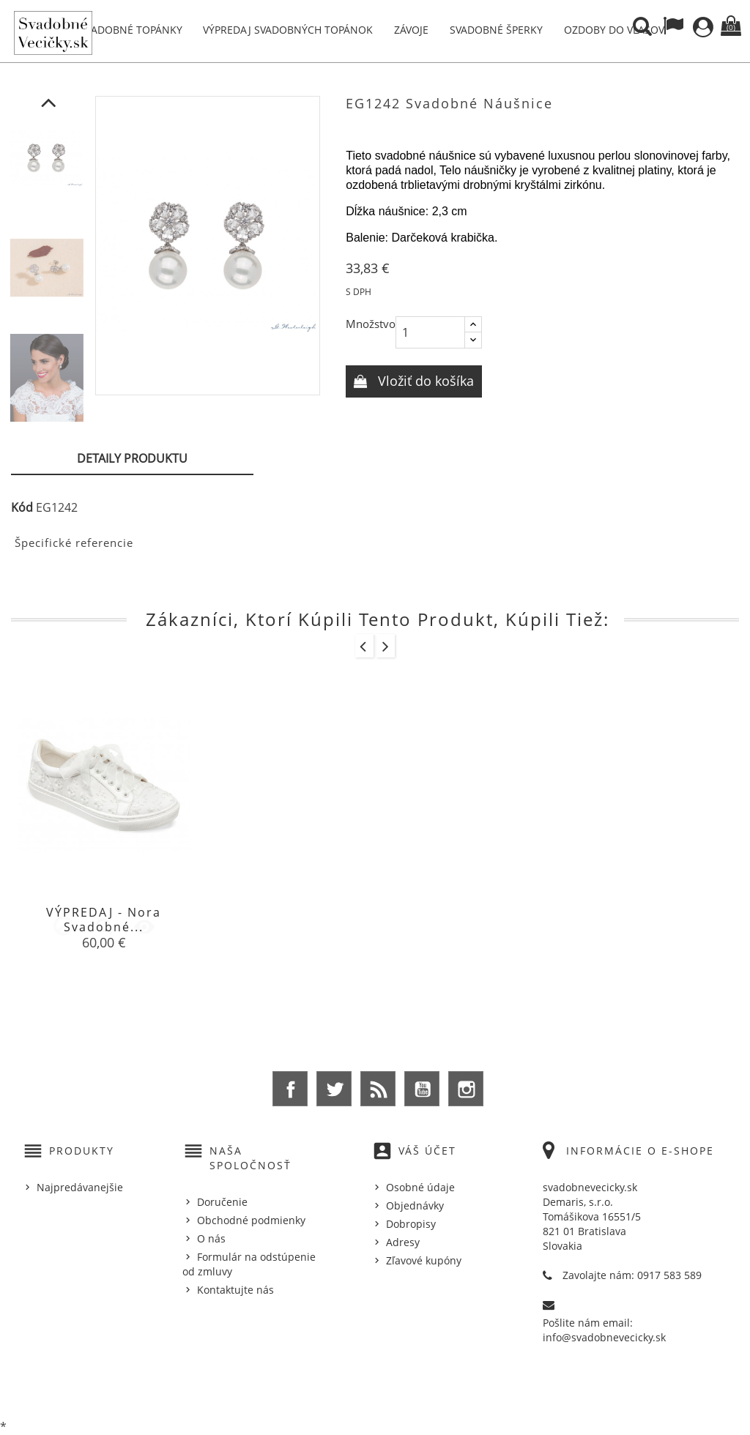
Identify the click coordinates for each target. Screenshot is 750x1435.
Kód (22, 507)
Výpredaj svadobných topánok (288, 30)
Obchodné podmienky (251, 1220)
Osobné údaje (420, 1187)
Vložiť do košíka (424, 381)
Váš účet (427, 1151)
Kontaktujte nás (235, 1290)
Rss (378, 1089)
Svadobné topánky (131, 30)
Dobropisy (411, 1224)
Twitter (334, 1089)
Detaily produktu (132, 458)
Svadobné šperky (496, 30)
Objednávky (415, 1205)
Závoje (411, 30)
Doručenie (222, 1202)
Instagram (466, 1089)
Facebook (290, 1089)
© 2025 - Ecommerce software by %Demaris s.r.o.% (375, 1386)
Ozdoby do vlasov (614, 30)
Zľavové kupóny (423, 1260)
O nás (211, 1238)
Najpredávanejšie (80, 1187)
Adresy (403, 1242)
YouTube (422, 1089)
